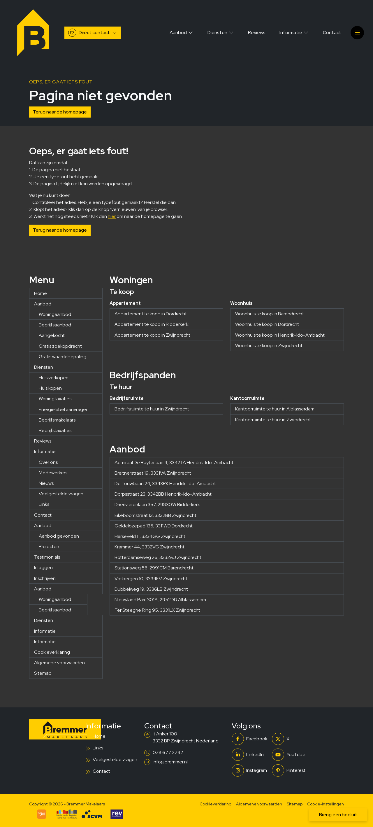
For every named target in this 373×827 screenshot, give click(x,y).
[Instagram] (250, 770)
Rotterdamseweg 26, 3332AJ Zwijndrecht (158, 557)
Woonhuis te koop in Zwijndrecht (268, 345)
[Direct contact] (92, 33)
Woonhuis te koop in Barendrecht (269, 314)
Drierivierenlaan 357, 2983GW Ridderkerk (157, 504)
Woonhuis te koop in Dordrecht (267, 324)
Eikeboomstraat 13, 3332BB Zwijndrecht (155, 515)
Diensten (43, 367)
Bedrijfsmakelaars (57, 420)
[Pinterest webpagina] (290, 770)
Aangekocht (52, 335)
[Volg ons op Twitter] (290, 739)
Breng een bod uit (338, 815)
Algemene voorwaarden (59, 663)
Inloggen (43, 567)
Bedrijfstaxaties (55, 430)
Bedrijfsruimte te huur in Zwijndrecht (152, 409)
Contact (43, 515)
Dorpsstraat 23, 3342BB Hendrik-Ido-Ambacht (163, 494)
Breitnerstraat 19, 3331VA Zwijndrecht (153, 473)
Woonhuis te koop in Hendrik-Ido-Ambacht (280, 335)
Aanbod (42, 304)
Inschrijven (45, 578)
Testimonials (47, 557)
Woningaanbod (55, 314)
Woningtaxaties (55, 399)
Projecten (49, 546)
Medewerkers (53, 473)
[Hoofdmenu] (357, 32)
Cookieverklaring (52, 652)
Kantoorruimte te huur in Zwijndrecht (273, 420)
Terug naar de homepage (60, 112)
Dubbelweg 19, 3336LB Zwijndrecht (151, 589)
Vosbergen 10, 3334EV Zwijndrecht (151, 579)
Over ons (48, 462)
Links (44, 504)
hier (112, 216)
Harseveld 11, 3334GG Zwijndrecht (150, 536)
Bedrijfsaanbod (55, 325)
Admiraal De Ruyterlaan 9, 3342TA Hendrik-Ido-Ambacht (174, 462)
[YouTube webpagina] (290, 755)
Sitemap (43, 673)
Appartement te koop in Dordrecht (151, 314)
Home (40, 293)
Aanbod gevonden (59, 536)
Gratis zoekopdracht (60, 346)
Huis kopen (50, 388)
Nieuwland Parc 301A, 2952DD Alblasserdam (160, 600)
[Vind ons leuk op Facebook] (250, 739)
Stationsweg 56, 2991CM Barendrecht (154, 568)
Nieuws (46, 483)
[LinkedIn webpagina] (250, 755)
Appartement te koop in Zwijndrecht (152, 335)
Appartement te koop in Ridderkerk (152, 324)
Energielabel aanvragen (64, 409)
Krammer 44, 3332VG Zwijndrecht (149, 547)
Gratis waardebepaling (62, 357)
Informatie (45, 451)
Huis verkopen (53, 378)
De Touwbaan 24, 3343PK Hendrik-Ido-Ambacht (165, 483)
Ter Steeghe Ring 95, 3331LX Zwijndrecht (157, 610)
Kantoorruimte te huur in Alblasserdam (274, 409)
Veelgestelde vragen (61, 494)
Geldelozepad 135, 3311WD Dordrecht (154, 526)
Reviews (42, 441)
